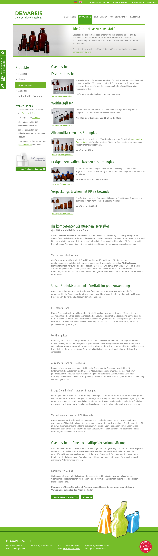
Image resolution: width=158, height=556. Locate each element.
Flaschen (23, 74)
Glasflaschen (25, 85)
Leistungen (100, 16)
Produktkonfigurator (65, 497)
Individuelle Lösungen (30, 96)
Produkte (85, 16)
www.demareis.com (71, 549)
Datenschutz (95, 2)
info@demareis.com (71, 545)
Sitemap (107, 2)
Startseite (70, 16)
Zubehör (22, 91)
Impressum (151, 2)
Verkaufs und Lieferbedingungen (128, 2)
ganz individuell (25, 145)
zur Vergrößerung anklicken (62, 96)
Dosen (21, 79)
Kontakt (135, 16)
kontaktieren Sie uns (82, 52)
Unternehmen (118, 16)
